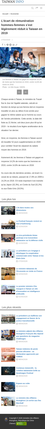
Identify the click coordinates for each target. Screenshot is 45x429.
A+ (26, 92)
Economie (15, 14)
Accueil (5, 14)
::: (2, 1)
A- (19, 92)
